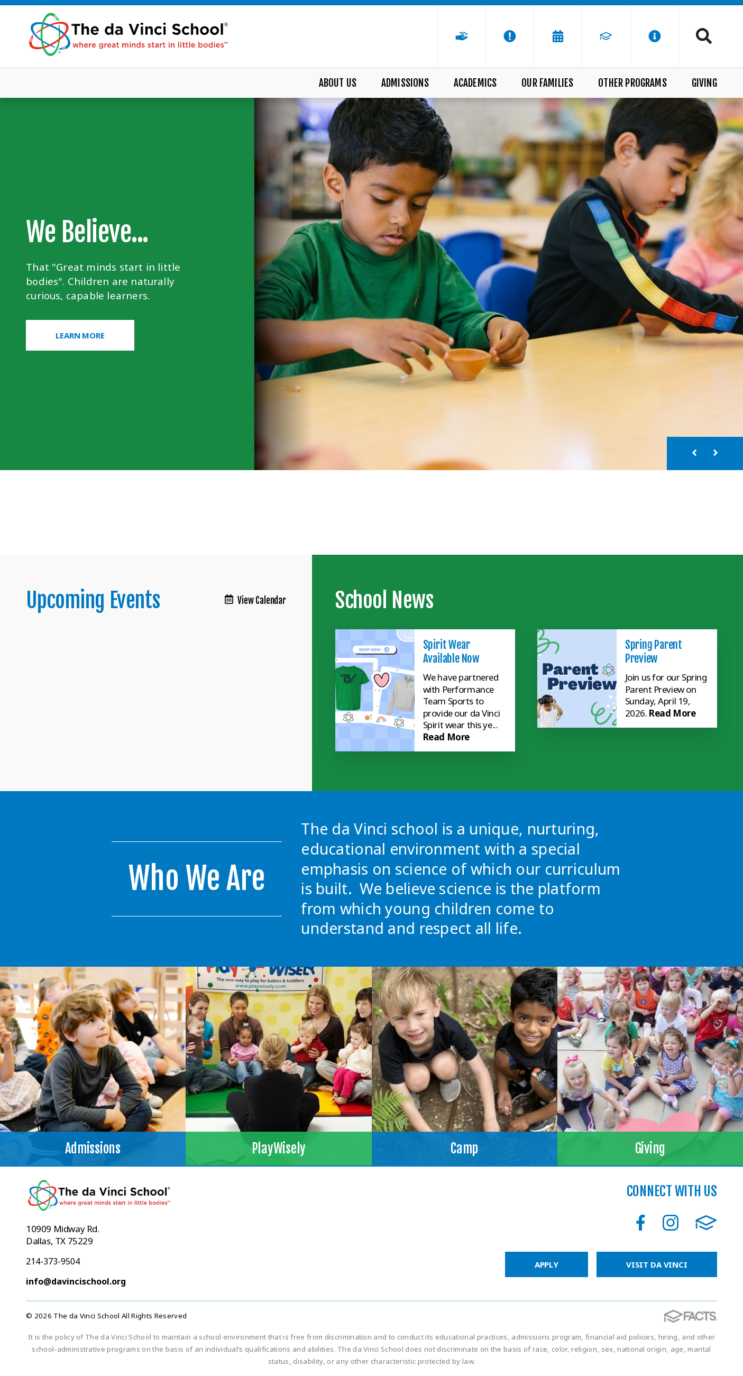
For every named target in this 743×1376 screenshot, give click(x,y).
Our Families (547, 83)
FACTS (706, 1223)
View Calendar (255, 600)
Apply (546, 1264)
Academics (475, 83)
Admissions (405, 83)
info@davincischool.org (76, 1281)
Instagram (670, 1223)
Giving (704, 83)
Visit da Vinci (656, 1264)
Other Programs (632, 83)
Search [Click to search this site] (704, 36)
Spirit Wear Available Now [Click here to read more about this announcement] (451, 651)
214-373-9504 (53, 1261)
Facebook (641, 1223)
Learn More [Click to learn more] (80, 335)
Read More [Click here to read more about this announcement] (446, 737)
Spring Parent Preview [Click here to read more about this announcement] (653, 651)
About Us (338, 83)
